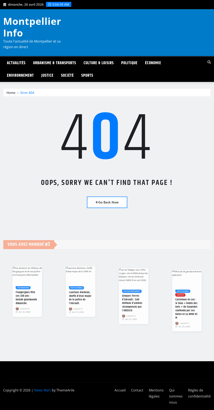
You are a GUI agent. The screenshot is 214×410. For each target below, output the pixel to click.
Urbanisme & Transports (54, 63)
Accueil (120, 390)
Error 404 (27, 94)
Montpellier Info (32, 27)
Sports (87, 76)
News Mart (42, 390)
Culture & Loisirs (99, 63)
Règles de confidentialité (199, 393)
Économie (153, 63)
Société (67, 76)
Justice (47, 76)
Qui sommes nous (176, 396)
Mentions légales (156, 393)
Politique (129, 63)
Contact (137, 390)
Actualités (16, 63)
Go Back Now (107, 202)
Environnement (20, 76)
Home (10, 94)
